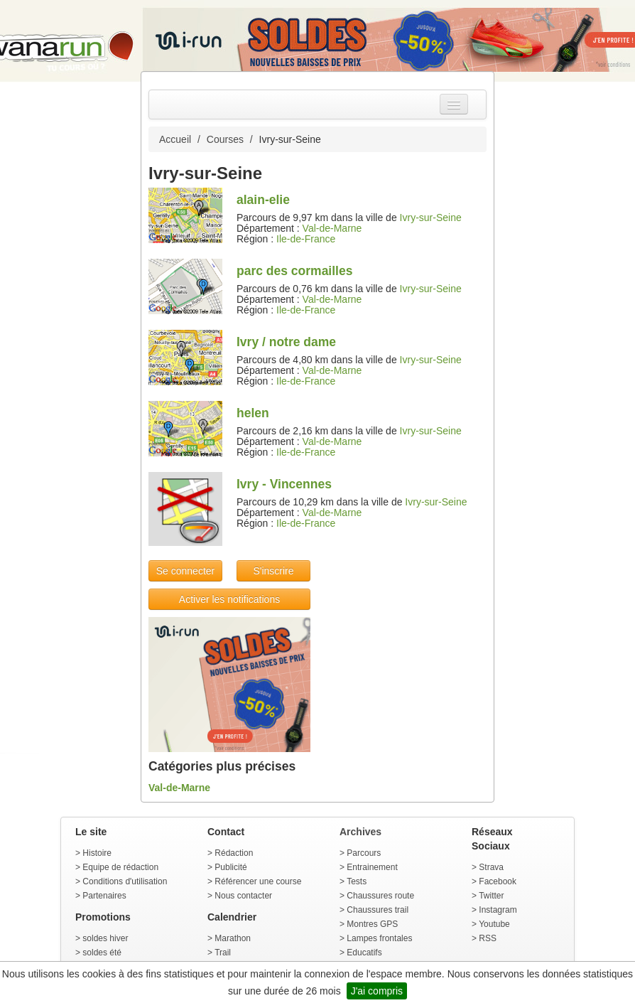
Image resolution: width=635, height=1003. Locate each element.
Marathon (233, 938)
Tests (357, 881)
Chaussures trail (377, 910)
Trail (223, 953)
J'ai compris (377, 991)
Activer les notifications (229, 599)
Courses (225, 139)
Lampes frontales (379, 938)
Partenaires (104, 896)
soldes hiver (105, 938)
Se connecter (185, 570)
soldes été (101, 953)
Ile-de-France (305, 239)
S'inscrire (273, 570)
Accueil (175, 139)
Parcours (364, 853)
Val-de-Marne (332, 228)
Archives (360, 831)
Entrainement (372, 867)
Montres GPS (372, 924)
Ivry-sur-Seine (431, 217)
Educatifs (364, 953)
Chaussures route (380, 896)
